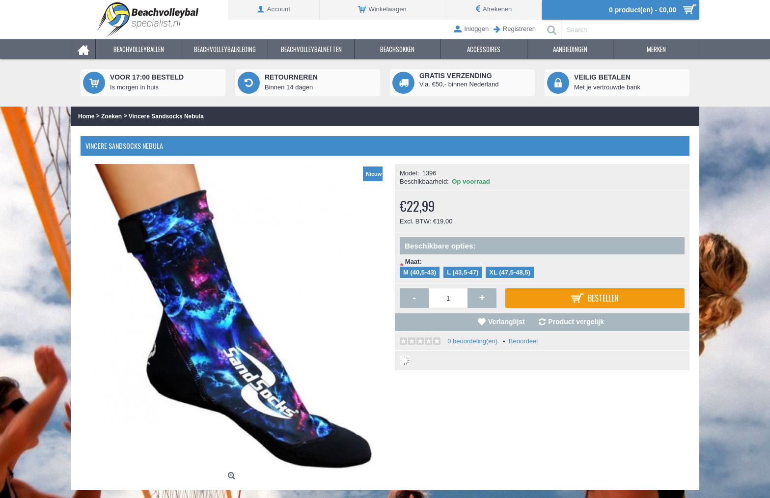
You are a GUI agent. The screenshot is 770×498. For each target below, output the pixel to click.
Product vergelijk (576, 322)
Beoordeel (523, 341)
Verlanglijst (506, 322)
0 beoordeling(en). (473, 341)
